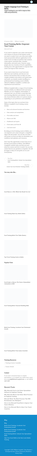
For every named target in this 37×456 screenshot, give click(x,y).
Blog (5, 423)
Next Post (20, 166)
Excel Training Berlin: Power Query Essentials (16, 350)
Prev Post (18, 160)
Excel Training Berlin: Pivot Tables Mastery (15, 235)
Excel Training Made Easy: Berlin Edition (14, 213)
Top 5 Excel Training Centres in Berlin (14, 257)
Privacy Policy (18, 453)
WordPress (28, 451)
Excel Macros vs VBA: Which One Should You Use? (17, 192)
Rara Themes (16, 451)
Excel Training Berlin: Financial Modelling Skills (16, 305)
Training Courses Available (13, 363)
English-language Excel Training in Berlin (16, 7)
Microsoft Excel (8, 49)
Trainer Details (10, 366)
